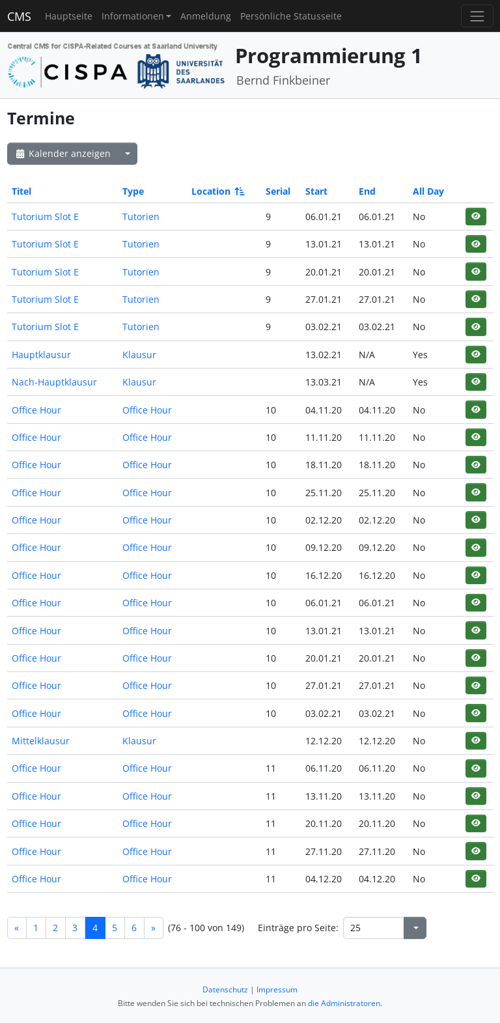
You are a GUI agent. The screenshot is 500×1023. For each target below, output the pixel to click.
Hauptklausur (41, 354)
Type (133, 191)
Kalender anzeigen (62, 153)
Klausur (139, 354)
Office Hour (36, 410)
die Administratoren (344, 1003)
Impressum (277, 989)
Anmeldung (205, 16)
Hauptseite (68, 16)
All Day (428, 191)
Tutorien (141, 216)
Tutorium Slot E (45, 216)
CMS (19, 16)
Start (316, 191)
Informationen (133, 16)
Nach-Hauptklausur (54, 382)
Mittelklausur (41, 741)
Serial (278, 191)
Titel (21, 191)
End (367, 191)
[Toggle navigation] (477, 16)
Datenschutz (225, 989)
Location (217, 191)
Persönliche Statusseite (291, 16)
